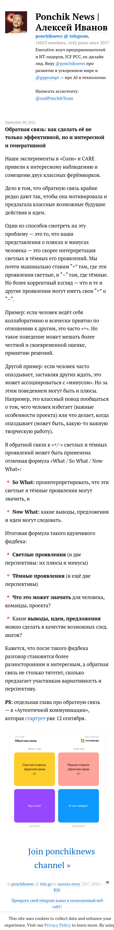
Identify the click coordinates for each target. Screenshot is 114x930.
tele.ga (46, 884)
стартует (35, 718)
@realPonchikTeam (54, 98)
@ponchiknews (70, 63)
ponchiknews (22, 884)
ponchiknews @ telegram (62, 36)
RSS (57, 890)
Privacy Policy (57, 925)
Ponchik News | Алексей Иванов (72, 22)
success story (69, 884)
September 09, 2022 (20, 122)
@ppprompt (47, 77)
